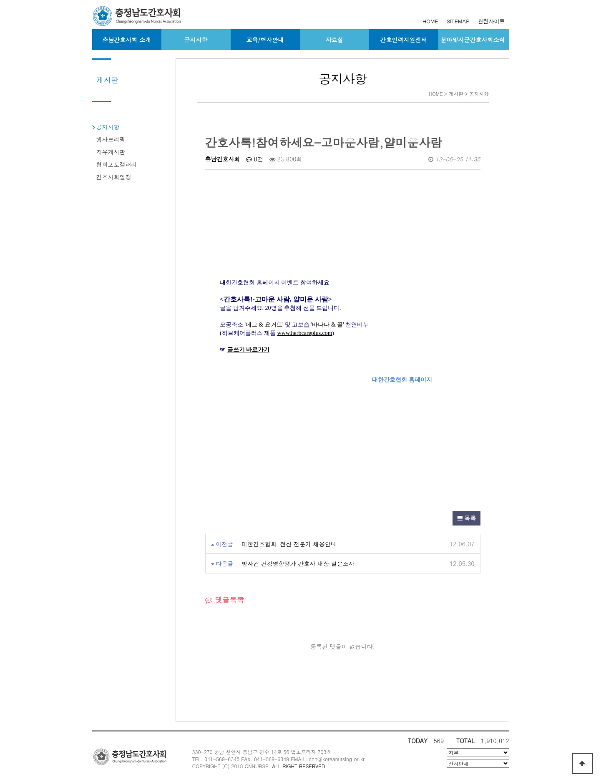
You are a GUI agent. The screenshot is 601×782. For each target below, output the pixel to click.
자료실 (334, 39)
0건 (254, 159)
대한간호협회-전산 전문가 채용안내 (289, 544)
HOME (430, 21)
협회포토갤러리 (116, 164)
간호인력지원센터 (403, 39)
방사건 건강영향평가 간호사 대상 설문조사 (298, 563)
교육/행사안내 (265, 39)
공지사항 (196, 39)
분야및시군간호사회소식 (473, 39)
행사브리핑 (111, 139)
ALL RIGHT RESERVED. (299, 765)
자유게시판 (111, 152)
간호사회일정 (113, 177)
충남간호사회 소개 (126, 39)
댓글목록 (224, 599)
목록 (466, 518)
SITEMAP (458, 21)
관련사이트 (491, 21)
